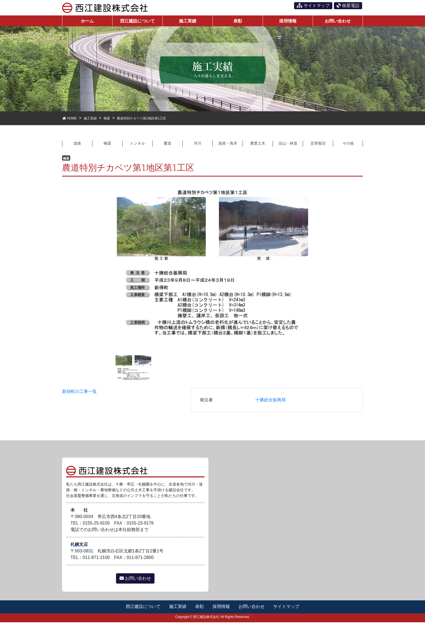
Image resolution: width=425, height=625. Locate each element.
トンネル (137, 146)
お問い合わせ (135, 581)
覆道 (167, 146)
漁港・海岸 (228, 146)
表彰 (199, 609)
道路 (77, 146)
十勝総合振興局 (270, 403)
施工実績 (177, 609)
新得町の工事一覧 (79, 394)
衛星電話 (348, 5)
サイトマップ (313, 5)
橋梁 (107, 146)
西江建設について (142, 609)
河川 (197, 146)
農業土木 (257, 146)
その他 (348, 146)
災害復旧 (318, 146)
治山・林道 (288, 146)
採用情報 (221, 609)
